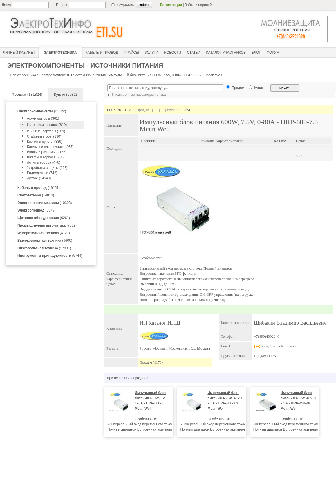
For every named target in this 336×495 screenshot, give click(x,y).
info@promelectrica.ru (275, 346)
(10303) (44, 203)
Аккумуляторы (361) (43, 118)
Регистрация (171, 5)
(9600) (44, 241)
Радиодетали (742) (42, 173)
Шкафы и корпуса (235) (46, 157)
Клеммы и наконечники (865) (50, 147)
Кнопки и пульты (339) (44, 142)
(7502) (47, 225)
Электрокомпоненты (55, 75)
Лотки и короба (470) (43, 162)
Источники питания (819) (47, 125)
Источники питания (90, 75)
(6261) (43, 218)
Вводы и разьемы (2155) (46, 152)
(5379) (36, 210)
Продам (260, 355)
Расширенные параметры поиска (136, 95)
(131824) (27, 94)
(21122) (41, 111)
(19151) (38, 188)
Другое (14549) (39, 178)
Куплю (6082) (65, 94)
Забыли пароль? (198, 5)
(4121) (43, 233)
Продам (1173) (151, 362)
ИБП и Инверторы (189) (46, 131)
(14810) (35, 195)
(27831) (44, 248)
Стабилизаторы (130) (44, 136)
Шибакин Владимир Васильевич (290, 323)
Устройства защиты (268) (47, 168)
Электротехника (23, 75)
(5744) (49, 256)
